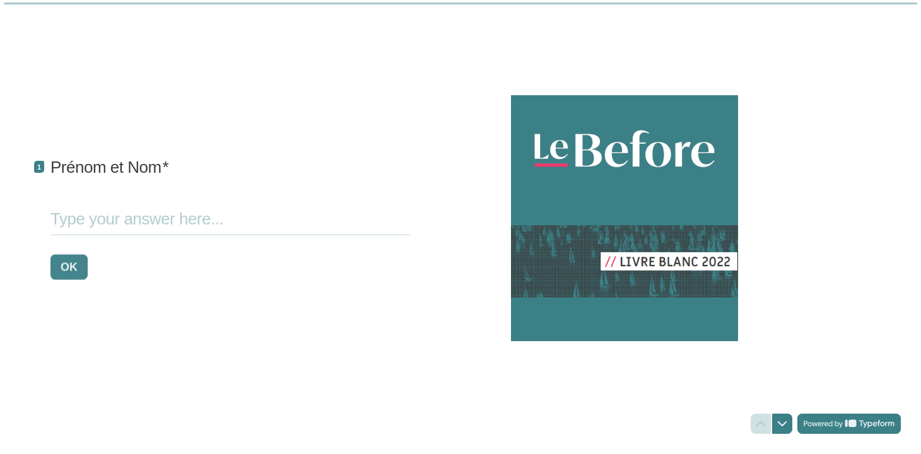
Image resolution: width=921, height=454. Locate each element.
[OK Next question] (69, 266)
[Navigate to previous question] (761, 424)
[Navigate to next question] (782, 424)
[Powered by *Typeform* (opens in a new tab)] (849, 424)
